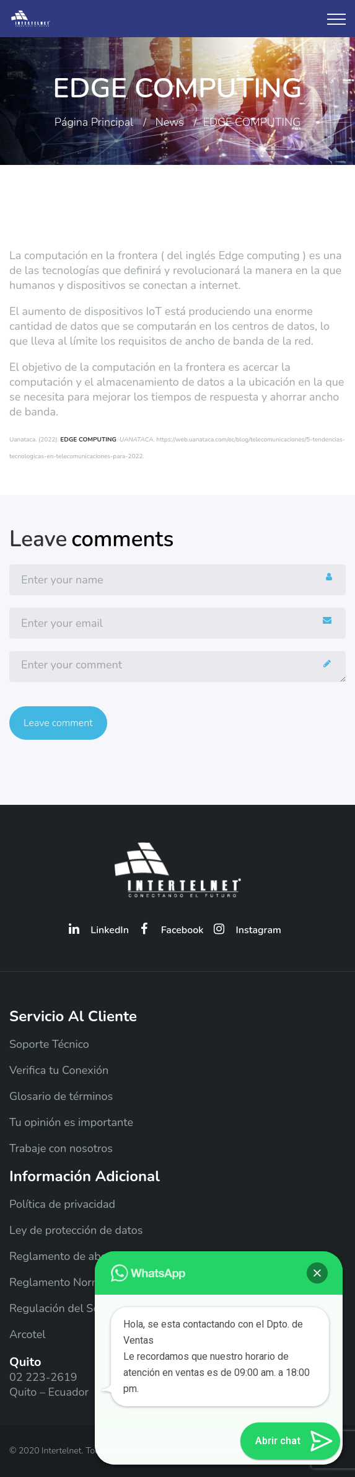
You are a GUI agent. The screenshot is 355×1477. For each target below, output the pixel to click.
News (170, 122)
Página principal (94, 122)
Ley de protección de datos (75, 1230)
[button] (317, 1273)
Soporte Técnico (49, 1044)
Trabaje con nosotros (61, 1148)
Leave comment (58, 723)
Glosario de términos (61, 1096)
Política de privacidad (62, 1204)
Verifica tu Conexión (58, 1070)
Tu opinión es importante (71, 1122)
